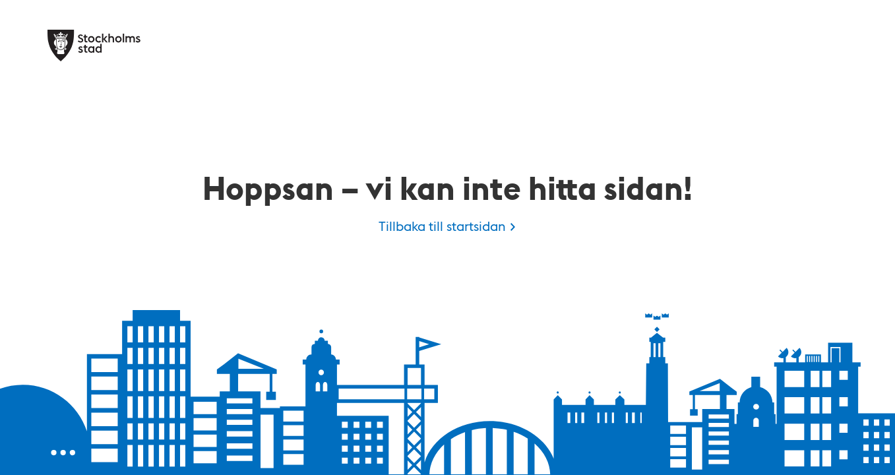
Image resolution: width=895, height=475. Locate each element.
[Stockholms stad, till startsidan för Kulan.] (93, 45)
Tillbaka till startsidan (442, 225)
